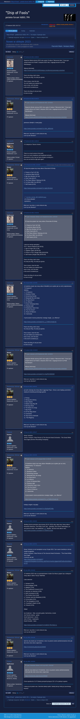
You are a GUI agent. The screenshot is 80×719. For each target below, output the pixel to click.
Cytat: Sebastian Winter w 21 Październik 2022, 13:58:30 (42, 217)
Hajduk (9, 432)
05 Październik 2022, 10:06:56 (31, 57)
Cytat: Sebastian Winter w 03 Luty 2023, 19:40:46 (40, 665)
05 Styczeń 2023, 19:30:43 (30, 386)
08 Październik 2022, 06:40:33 (31, 98)
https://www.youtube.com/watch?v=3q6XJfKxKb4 (38, 188)
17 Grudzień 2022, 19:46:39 (30, 350)
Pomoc (59, 715)
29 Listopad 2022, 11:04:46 (30, 282)
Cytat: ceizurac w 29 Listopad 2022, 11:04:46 (39, 459)
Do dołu (8, 51)
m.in (45, 528)
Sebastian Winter (13, 99)
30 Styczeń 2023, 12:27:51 (30, 544)
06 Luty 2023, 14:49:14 (29, 661)
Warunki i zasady (66, 715)
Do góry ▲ (73, 715)
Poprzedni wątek (57, 46)
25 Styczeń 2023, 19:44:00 (30, 455)
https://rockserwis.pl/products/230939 (35, 647)
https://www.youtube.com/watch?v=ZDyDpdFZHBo (39, 508)
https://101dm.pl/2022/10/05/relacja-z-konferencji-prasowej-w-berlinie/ (44, 70)
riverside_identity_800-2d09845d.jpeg (35, 197)
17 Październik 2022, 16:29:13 (31, 141)
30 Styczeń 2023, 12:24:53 (30, 521)
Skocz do (48, 703)
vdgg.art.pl (52, 24)
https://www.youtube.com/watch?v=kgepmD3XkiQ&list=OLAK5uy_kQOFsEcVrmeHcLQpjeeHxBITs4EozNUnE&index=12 (48, 561)
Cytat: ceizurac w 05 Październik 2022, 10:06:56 (40, 102)
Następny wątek (69, 46)
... (22, 52)
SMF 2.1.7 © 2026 (8, 715)
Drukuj (71, 51)
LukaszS (10, 141)
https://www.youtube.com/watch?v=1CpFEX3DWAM (39, 374)
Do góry (8, 693)
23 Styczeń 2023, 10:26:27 (30, 432)
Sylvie (32, 37)
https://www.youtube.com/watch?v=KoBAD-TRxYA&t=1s (40, 625)
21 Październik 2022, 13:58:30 (32, 164)
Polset (9, 661)
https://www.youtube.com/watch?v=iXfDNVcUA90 (38, 530)
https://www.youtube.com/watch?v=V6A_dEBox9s (38, 128)
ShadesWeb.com (17, 717)
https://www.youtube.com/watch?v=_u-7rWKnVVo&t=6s (40, 321)
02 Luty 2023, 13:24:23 (29, 570)
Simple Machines (17, 715)
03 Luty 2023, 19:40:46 (29, 637)
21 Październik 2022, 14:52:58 (31, 212)
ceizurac (10, 57)
